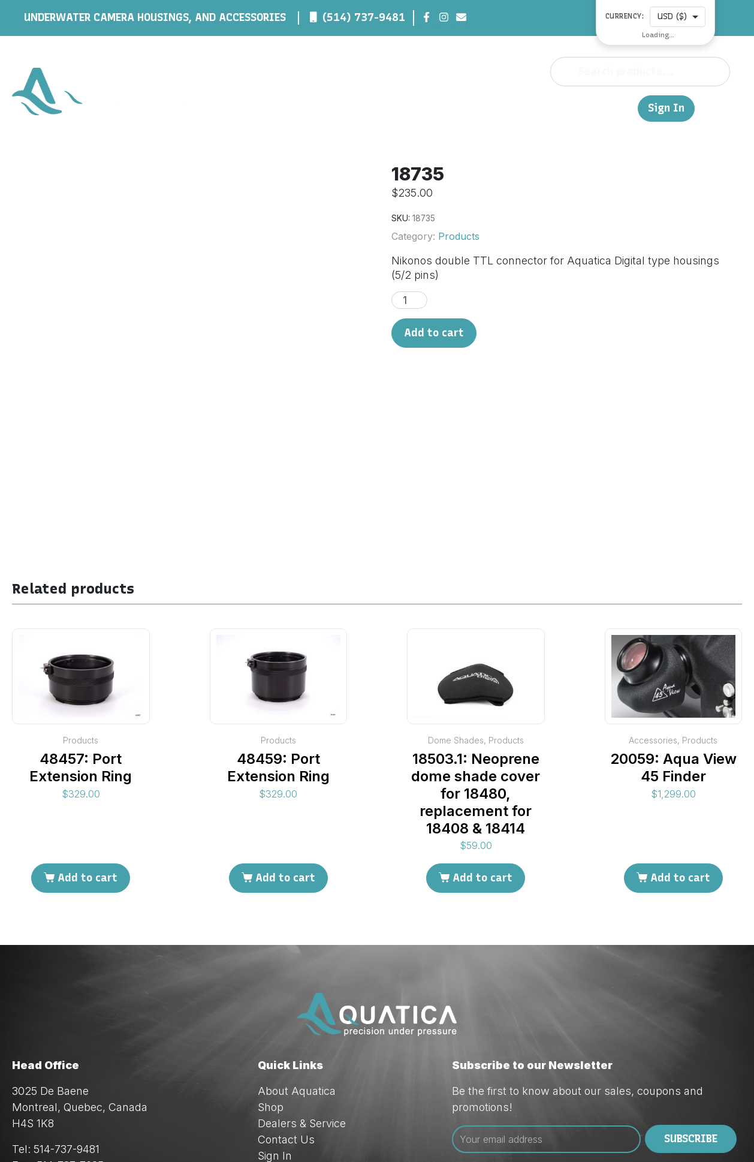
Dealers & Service (495, 107)
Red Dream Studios (319, 1132)
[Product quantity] (409, 300)
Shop (427, 107)
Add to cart (434, 332)
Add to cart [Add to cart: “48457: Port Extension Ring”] (87, 762)
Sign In (666, 108)
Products (458, 236)
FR (623, 107)
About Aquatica (297, 975)
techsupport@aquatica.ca (110, 1082)
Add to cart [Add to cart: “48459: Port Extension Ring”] (285, 762)
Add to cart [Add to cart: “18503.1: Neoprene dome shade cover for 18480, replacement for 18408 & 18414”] (482, 762)
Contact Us (579, 107)
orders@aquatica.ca (96, 1065)
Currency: (624, 16)
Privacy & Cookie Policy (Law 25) (339, 1056)
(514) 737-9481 (363, 17)
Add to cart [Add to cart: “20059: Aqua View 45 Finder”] (680, 762)
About (390, 107)
